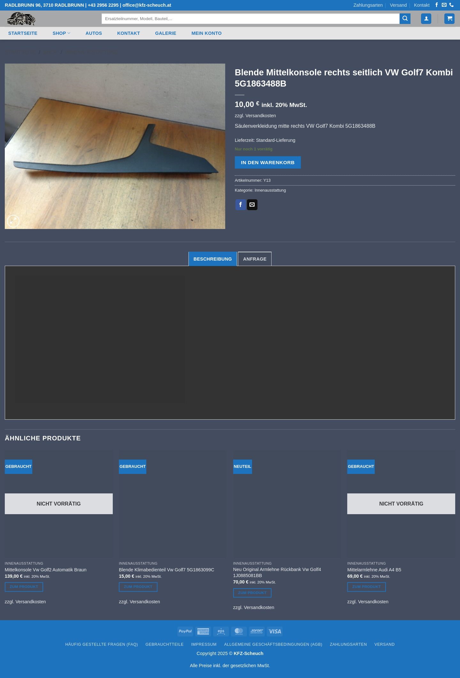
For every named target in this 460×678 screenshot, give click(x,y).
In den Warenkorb (268, 162)
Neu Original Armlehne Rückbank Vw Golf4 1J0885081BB (277, 572)
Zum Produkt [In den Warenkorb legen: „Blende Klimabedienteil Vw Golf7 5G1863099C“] (138, 587)
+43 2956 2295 (103, 5)
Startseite (22, 33)
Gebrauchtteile (165, 644)
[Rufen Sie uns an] (451, 5)
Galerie (165, 33)
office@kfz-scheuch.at (146, 5)
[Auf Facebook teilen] (240, 204)
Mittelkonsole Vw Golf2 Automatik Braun (46, 569)
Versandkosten (261, 115)
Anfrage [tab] (254, 259)
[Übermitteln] (405, 18)
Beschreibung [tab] (213, 259)
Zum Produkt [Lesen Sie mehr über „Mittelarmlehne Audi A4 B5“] (366, 587)
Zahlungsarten (368, 5)
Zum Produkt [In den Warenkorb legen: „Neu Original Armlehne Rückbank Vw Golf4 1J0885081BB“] (252, 593)
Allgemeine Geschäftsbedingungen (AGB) (273, 644)
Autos (94, 33)
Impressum (204, 644)
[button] (426, 18)
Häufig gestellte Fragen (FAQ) (101, 644)
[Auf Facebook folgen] (436, 5)
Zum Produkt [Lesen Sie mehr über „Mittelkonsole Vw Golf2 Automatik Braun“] (24, 587)
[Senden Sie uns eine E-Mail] (444, 5)
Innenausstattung (91, 52)
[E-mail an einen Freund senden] (252, 204)
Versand (398, 5)
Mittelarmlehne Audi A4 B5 (374, 569)
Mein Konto (206, 33)
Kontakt (422, 5)
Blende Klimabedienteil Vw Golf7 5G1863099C (166, 569)
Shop (61, 33)
